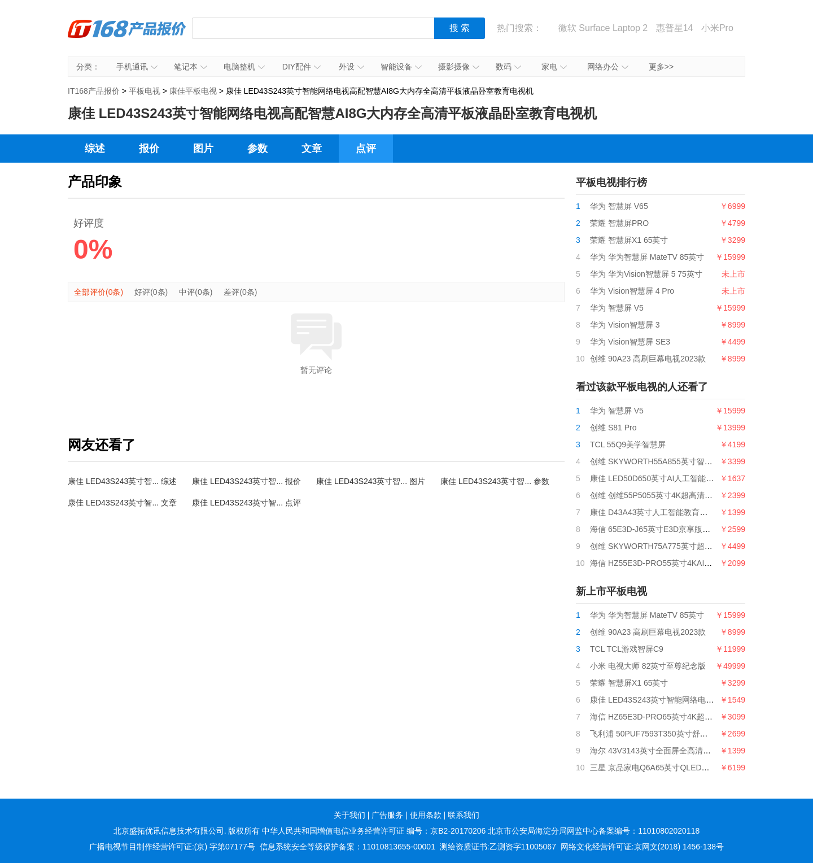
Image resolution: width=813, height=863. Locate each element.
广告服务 (387, 815)
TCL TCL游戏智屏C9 (626, 648)
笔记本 (190, 66)
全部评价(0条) (98, 292)
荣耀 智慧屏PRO (619, 223)
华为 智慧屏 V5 (617, 307)
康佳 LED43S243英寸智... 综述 (122, 481)
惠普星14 (674, 28)
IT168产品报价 (127, 36)
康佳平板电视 (193, 90)
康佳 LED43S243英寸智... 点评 (246, 502)
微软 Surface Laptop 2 (603, 28)
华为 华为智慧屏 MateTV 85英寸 (647, 256)
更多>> (661, 66)
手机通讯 (137, 66)
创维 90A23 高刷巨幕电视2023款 (648, 358)
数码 (508, 66)
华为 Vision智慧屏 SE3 (630, 341)
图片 (203, 148)
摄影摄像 (458, 66)
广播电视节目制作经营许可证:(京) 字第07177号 (172, 846)
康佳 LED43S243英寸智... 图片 (370, 481)
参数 (257, 148)
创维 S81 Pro (613, 427)
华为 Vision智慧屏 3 (624, 324)
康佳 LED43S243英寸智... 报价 (246, 481)
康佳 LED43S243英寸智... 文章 (122, 502)
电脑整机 (244, 66)
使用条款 (426, 815)
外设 (351, 66)
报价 (149, 148)
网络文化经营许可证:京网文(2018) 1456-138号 (642, 846)
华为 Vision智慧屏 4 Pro (632, 290)
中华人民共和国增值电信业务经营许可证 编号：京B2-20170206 (374, 830)
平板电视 (144, 90)
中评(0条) (195, 292)
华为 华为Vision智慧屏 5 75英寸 (646, 273)
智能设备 (401, 66)
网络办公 (607, 66)
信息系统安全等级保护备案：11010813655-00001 (347, 846)
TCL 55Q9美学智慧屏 (628, 444)
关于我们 (349, 815)
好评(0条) (151, 292)
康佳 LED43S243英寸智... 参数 (494, 481)
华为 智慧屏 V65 (619, 206)
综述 (95, 148)
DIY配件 (301, 66)
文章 (311, 148)
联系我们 (463, 815)
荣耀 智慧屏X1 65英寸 (629, 240)
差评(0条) (240, 292)
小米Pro (717, 28)
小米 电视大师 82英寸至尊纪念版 (648, 665)
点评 (366, 148)
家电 (554, 66)
